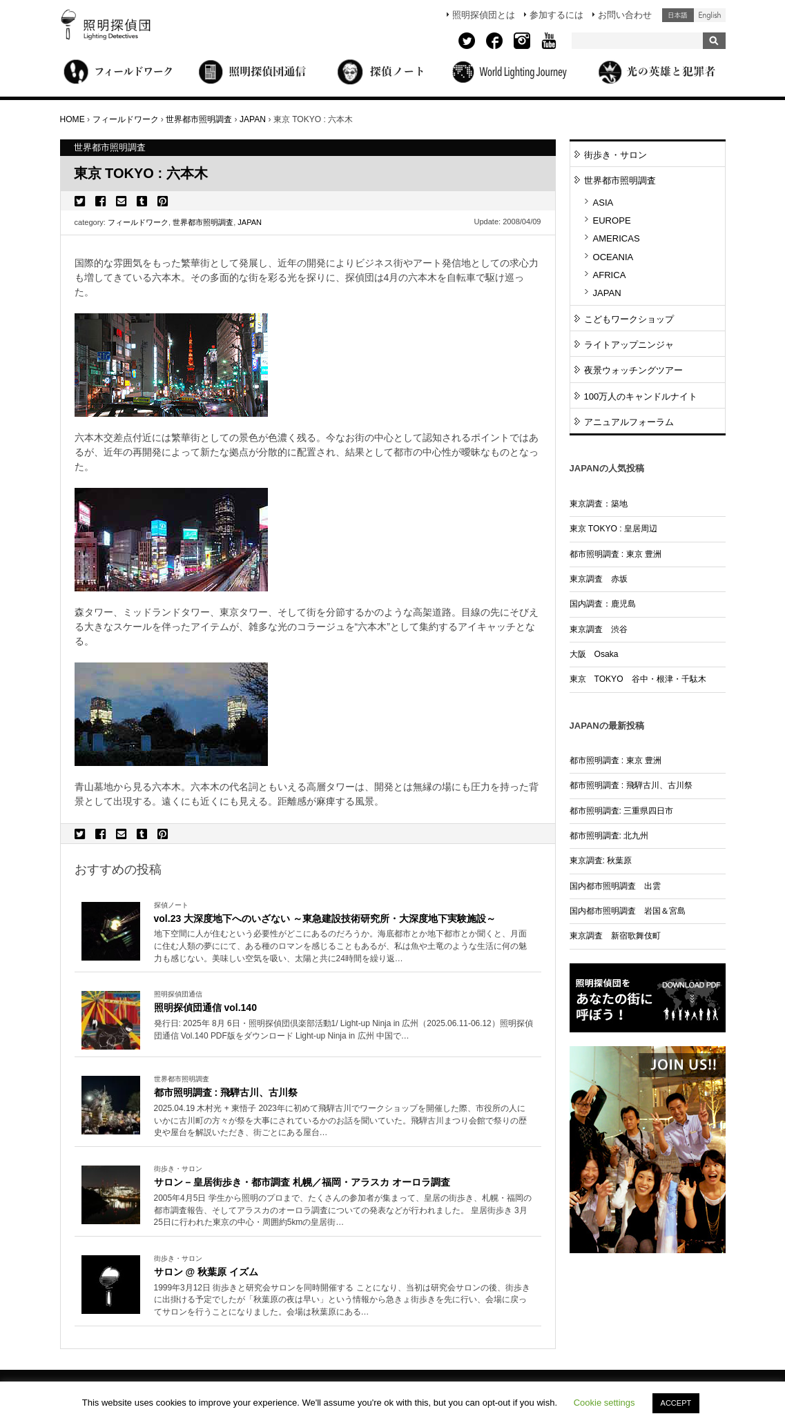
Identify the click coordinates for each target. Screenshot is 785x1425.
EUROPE (612, 220)
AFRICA (609, 275)
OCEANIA (613, 257)
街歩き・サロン (615, 155)
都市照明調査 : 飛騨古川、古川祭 (226, 1092)
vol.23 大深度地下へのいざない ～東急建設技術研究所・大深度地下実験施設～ (325, 918)
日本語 (678, 15)
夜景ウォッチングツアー (633, 370)
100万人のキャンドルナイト (641, 396)
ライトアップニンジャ (629, 345)
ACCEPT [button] (676, 1403)
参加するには (556, 15)
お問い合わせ (625, 15)
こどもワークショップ (629, 319)
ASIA (603, 202)
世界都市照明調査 (203, 222)
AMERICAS (616, 238)
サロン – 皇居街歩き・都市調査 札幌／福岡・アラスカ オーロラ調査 (302, 1182)
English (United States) (710, 15)
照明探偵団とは (483, 15)
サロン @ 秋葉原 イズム (206, 1271)
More (344, 946)
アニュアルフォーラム (629, 422)
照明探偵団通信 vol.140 (205, 1007)
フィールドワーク (138, 222)
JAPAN (250, 222)
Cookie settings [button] (604, 1402)
